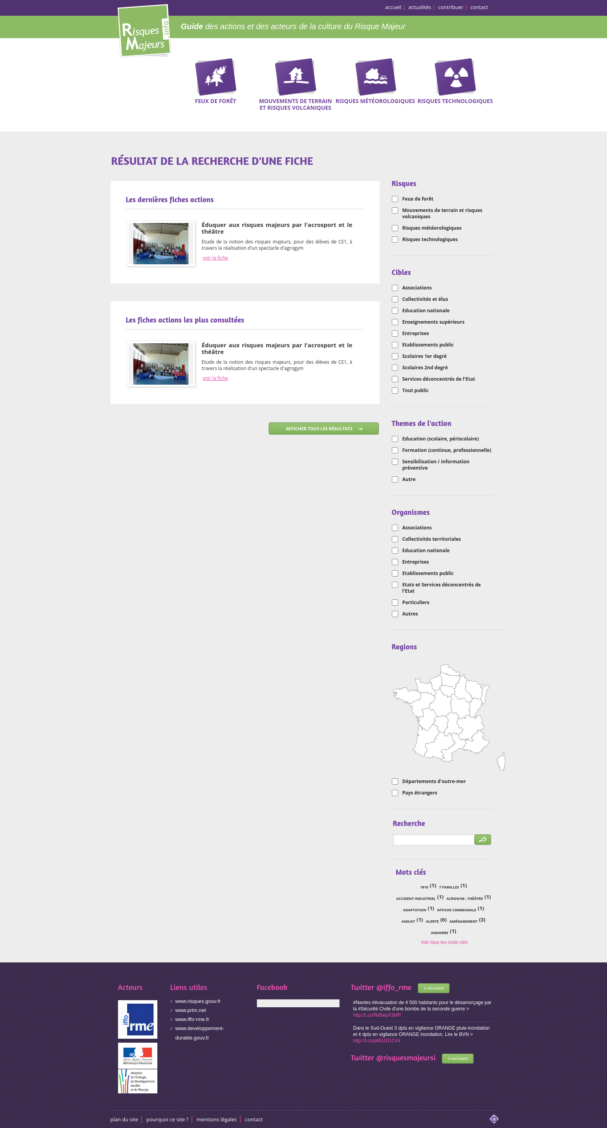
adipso (494, 1119)
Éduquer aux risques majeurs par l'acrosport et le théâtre (277, 228)
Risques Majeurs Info (144, 29)
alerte (432, 921)
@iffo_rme (393, 987)
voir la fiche (215, 258)
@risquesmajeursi (405, 1057)
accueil (393, 7)
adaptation (414, 909)
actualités (419, 7)
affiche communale (456, 909)
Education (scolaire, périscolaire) (440, 439)
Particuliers (416, 602)
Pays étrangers (419, 793)
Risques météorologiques (432, 228)
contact (479, 7)
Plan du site (124, 1119)
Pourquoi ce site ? (167, 1119)
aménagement (464, 921)
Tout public (415, 390)
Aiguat (408, 921)
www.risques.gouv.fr (198, 1001)
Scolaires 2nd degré (425, 368)
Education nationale (426, 311)
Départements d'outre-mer (434, 781)
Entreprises (415, 333)
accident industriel (415, 898)
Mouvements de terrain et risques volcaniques (442, 213)
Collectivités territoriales (431, 539)
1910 (424, 887)
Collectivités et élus (425, 299)
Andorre (439, 932)
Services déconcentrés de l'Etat (438, 379)
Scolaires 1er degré (424, 356)
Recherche (573, 83)
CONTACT (254, 1119)
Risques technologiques (430, 239)
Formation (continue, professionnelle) (446, 450)
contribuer (450, 7)
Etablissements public (428, 345)
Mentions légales (217, 1119)
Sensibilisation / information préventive (436, 465)
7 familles (449, 887)
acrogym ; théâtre (464, 898)
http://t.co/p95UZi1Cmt (376, 1040)
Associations (417, 288)
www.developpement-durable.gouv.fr (199, 1033)
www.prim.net (190, 1010)
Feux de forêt (418, 199)
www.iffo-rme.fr (192, 1019)
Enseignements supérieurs (433, 322)
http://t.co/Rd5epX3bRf (377, 1015)
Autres (410, 614)
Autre (409, 479)
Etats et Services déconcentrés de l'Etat (441, 588)
